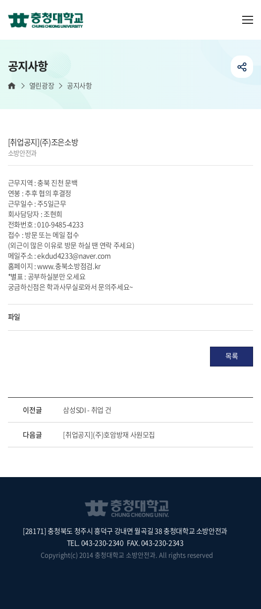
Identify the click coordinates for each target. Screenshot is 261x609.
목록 (231, 356)
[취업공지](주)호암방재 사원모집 (109, 434)
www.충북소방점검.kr (68, 266)
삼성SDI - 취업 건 (87, 410)
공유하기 (242, 67)
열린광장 (41, 85)
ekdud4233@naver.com (73, 255)
